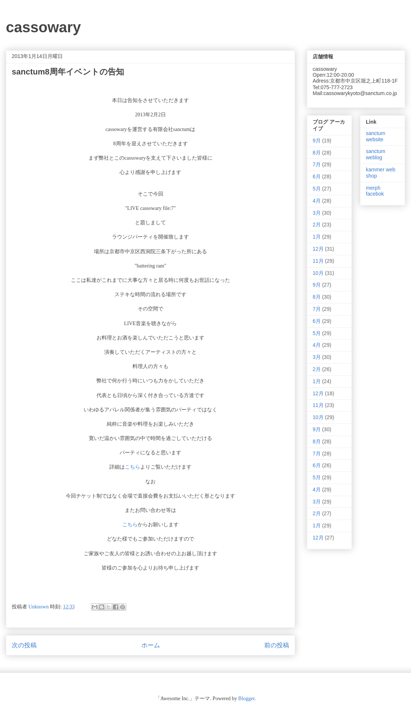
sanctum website (375, 136)
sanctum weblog (375, 154)
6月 (317, 176)
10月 (318, 273)
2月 (317, 225)
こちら (132, 467)
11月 (318, 261)
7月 (317, 164)
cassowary (43, 27)
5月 (317, 189)
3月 (317, 213)
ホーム (150, 645)
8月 (317, 153)
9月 (317, 140)
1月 (317, 237)
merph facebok (375, 191)
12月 (318, 249)
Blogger (246, 698)
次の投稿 (24, 645)
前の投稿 (276, 645)
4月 (317, 201)
